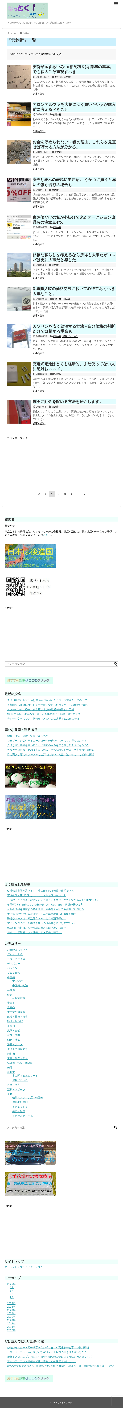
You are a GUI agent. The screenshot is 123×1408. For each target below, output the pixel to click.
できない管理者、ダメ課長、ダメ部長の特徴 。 (34, 932)
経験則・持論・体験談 (20, 1063)
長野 (9, 1094)
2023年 (11, 1310)
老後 (9, 1067)
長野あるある (20, 1106)
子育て (11, 1002)
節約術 (67, 77)
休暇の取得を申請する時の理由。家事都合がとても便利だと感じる (45, 909)
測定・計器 (13, 1039)
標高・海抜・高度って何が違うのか (27, 736)
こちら (47, 535)
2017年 (11, 1330)
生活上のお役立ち (17, 1049)
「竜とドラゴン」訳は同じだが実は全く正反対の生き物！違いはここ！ (48, 1352)
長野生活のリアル (22, 1116)
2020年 (11, 1320)
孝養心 (11, 1007)
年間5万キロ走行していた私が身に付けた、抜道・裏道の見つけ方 (45, 904)
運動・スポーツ (16, 1089)
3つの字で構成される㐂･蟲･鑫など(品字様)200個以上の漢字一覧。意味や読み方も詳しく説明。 (62, 1366)
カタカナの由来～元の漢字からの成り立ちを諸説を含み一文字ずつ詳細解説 (50, 750)
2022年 (11, 1313)
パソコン (12, 968)
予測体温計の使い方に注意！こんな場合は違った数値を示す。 (43, 914)
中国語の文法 (20, 985)
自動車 (66, 298)
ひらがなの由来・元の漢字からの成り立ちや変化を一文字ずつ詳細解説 (48, 1347)
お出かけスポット (17, 949)
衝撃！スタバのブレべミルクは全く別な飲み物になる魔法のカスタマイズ (49, 1356)
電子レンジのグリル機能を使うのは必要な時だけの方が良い (41, 923)
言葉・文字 (13, 1085)
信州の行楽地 (20, 1102)
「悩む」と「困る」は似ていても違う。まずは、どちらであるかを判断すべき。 (53, 900)
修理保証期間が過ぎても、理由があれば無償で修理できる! (40, 890)
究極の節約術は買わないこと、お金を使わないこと (36, 895)
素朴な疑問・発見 (17, 1058)
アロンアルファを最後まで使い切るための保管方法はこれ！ (41, 1361)
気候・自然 (13, 1030)
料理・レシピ (15, 1021)
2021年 (11, 1316)
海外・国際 (13, 1035)
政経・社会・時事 (17, 1016)
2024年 (11, 1306)
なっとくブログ (64, 1402)
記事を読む (39, 93)
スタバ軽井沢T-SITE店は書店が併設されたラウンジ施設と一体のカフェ (48, 700)
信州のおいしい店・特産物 (27, 1097)
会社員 (58, 77)
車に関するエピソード (25, 1075)
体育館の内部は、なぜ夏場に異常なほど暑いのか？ (36, 927)
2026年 (11, 1284)
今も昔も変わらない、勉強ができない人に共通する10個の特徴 (43, 718)
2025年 (11, 1303)
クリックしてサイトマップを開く (24, 1266)
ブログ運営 (13, 972)
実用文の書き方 (16, 1012)
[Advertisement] (34, 462)
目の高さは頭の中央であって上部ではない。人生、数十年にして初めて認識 (50, 754)
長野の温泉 (18, 1111)
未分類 (11, 1026)
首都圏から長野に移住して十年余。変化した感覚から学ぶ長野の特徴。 (48, 704)
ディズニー (13, 963)
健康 (9, 994)
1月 (12, 1297)
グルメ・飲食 (15, 954)
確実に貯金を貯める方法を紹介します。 (68, 401)
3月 (12, 1290)
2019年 (11, 1323)
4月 (12, 1287)
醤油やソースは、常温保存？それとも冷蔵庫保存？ (36, 918)
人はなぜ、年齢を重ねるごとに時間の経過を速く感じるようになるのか (48, 745)
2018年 (11, 1327)
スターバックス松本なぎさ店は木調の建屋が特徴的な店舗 (40, 709)
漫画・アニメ (15, 1044)
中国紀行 (17, 980)
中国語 (11, 977)
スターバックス (16, 959)
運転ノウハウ (70, 336)
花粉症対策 (18, 998)
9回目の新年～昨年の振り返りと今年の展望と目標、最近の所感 (43, 714)
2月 (12, 1294)
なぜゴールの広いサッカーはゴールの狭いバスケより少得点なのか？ (47, 740)
